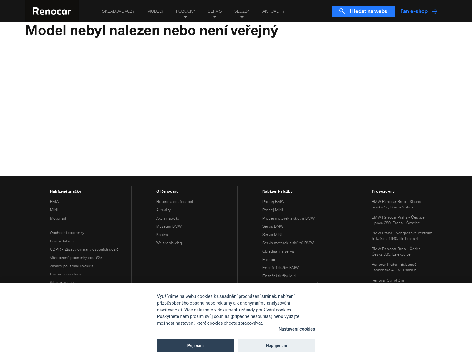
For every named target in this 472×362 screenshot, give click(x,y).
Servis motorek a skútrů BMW (288, 243)
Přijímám (195, 345)
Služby (242, 11)
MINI (54, 210)
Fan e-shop (418, 11)
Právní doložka (62, 241)
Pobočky (185, 11)
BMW (55, 201)
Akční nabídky (168, 218)
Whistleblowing (63, 282)
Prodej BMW (273, 201)
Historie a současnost (174, 201)
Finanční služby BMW (280, 267)
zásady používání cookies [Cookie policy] (266, 310)
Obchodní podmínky (67, 232)
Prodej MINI (272, 210)
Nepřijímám (276, 345)
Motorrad (58, 218)
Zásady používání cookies (71, 266)
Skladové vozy (118, 11)
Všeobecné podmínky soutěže (76, 257)
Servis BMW (272, 226)
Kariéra (162, 234)
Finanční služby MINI (280, 276)
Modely (155, 11)
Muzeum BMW (169, 226)
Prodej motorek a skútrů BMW (288, 218)
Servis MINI (272, 234)
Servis (215, 11)
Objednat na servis (278, 251)
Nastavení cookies (65, 274)
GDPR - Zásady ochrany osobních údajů (84, 249)
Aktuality (273, 11)
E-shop (268, 259)
